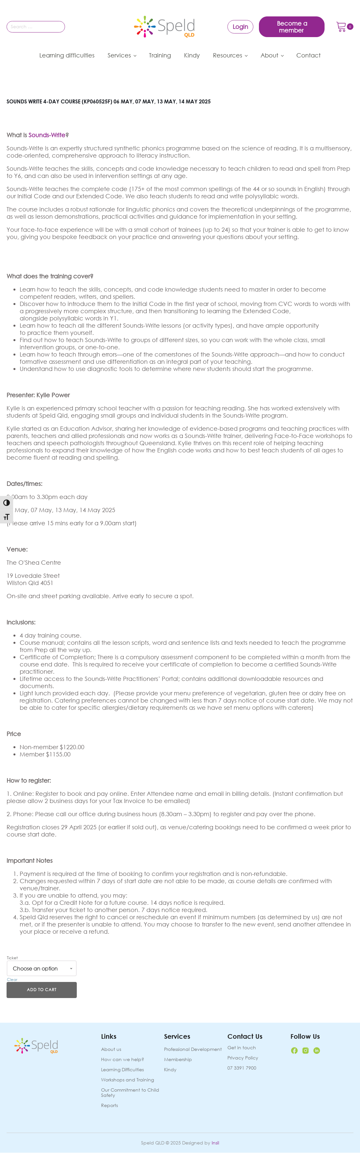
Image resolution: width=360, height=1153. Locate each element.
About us (111, 1049)
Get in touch (241, 1048)
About (269, 55)
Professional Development (193, 1049)
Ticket (12, 958)
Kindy (192, 55)
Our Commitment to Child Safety (130, 1093)
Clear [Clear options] (12, 979)
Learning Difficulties (122, 1070)
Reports (109, 1106)
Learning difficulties (67, 55)
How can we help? (122, 1059)
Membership (178, 1059)
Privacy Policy (242, 1057)
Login (240, 26)
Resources (227, 55)
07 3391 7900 (241, 1068)
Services (119, 55)
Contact (308, 55)
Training (160, 55)
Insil (215, 1143)
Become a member (292, 27)
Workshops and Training (127, 1080)
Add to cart (41, 990)
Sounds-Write (47, 135)
